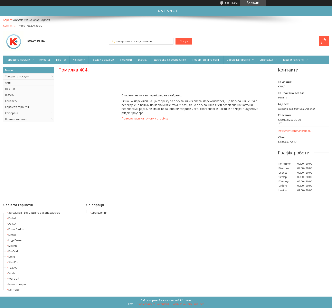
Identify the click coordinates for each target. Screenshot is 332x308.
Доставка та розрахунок (170, 59)
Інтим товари (17, 284)
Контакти (79, 59)
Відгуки (143, 59)
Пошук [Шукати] (184, 41)
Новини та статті (293, 59)
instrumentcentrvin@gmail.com (296, 131)
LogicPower (15, 240)
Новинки (126, 59)
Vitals (11, 273)
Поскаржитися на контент (153, 304)
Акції (8, 82)
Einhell (12, 218)
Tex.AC (12, 267)
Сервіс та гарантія (238, 59)
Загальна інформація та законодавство (34, 212)
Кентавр (14, 289)
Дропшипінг (99, 212)
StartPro (13, 262)
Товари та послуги (18, 59)
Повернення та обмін (206, 59)
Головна (44, 59)
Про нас (61, 59)
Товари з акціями (103, 59)
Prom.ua (186, 300)
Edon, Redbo (16, 229)
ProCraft (13, 251)
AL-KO (12, 223)
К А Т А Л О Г (168, 11)
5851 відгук (231, 2)
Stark (11, 257)
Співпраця (266, 59)
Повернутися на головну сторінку (145, 118)
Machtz (12, 246)
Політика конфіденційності (188, 304)
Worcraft (13, 278)
